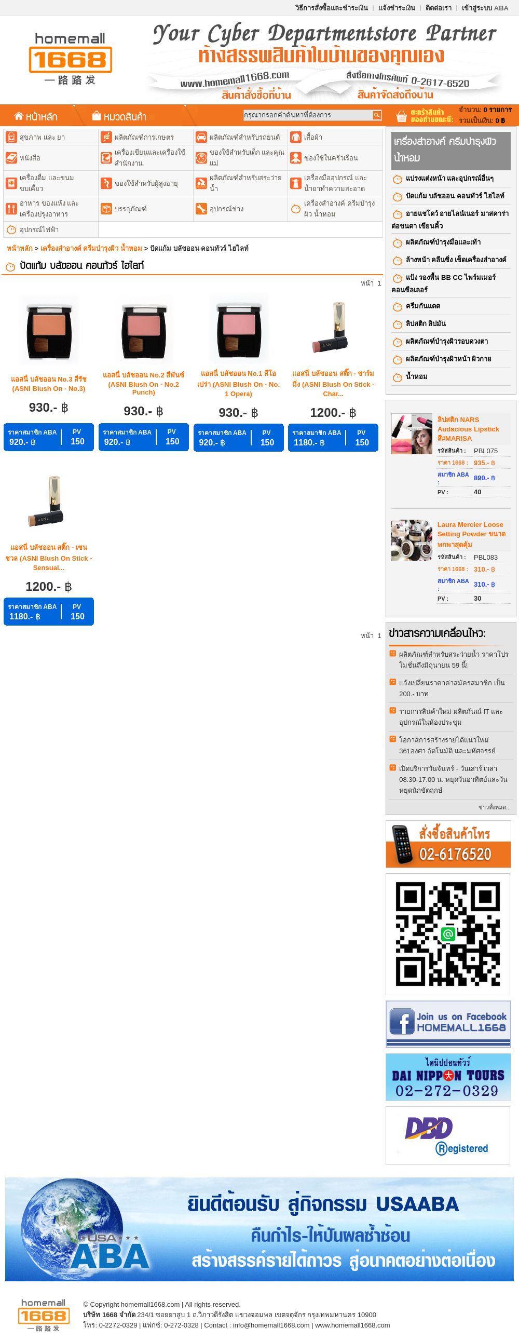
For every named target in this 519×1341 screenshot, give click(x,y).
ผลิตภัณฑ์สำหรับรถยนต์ (245, 137)
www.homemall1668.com (352, 1325)
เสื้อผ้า (313, 137)
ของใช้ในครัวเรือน (331, 158)
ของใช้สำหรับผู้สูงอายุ (146, 183)
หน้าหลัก (36, 116)
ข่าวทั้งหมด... (495, 807)
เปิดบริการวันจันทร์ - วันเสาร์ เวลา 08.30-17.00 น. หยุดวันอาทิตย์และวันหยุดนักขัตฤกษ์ (453, 779)
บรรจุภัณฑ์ (131, 209)
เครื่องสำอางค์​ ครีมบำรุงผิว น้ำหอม (91, 248)
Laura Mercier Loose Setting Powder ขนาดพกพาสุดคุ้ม (472, 535)
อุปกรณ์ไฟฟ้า (39, 230)
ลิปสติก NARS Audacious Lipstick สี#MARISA (468, 429)
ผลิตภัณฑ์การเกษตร (144, 137)
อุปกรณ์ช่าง (226, 209)
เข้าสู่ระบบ (485, 8)
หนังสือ (30, 158)
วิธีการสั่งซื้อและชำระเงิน (331, 8)
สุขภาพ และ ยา (42, 137)
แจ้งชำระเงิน (396, 8)
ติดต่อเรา (439, 8)
